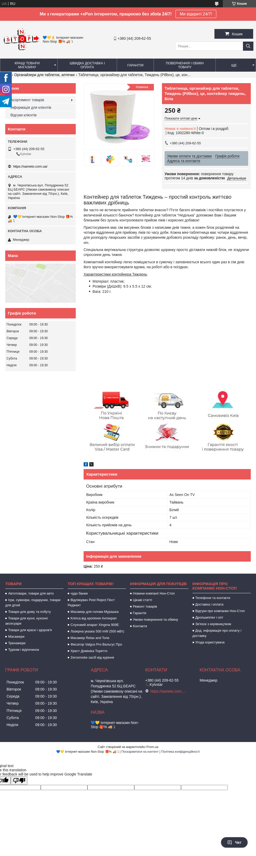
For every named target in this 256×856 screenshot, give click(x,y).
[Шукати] (248, 46)
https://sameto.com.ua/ (30, 166)
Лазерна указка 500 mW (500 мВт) (97, 631)
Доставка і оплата (209, 604)
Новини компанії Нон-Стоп (154, 593)
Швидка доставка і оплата (87, 65)
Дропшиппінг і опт (209, 617)
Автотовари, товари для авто (31, 593)
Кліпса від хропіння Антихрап (94, 618)
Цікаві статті (142, 600)
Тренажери (17, 643)
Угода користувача (210, 642)
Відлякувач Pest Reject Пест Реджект (91, 602)
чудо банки (79, 593)
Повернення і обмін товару (185, 65)
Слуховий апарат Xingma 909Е (95, 625)
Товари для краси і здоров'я (30, 630)
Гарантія (135, 65)
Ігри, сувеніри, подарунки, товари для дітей (32, 602)
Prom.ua (152, 747)
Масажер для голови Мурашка (95, 612)
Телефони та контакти (212, 598)
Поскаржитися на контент (140, 752)
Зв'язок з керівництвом (213, 624)
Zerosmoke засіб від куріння (92, 657)
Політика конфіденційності (180, 752)
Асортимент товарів (27, 100)
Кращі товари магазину (27, 65)
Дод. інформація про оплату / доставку (217, 633)
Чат (234, 842)
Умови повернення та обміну (155, 619)
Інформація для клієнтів (30, 107)
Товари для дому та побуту (29, 612)
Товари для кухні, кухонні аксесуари (26, 620)
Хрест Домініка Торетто (89, 651)
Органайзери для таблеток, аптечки (44, 75)
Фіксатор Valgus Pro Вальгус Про (96, 644)
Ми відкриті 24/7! (196, 14)
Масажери (16, 636)
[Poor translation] (19, 780)
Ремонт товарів (145, 606)
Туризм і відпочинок (23, 650)
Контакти (140, 626)
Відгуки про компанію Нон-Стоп (220, 611)
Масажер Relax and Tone (90, 638)
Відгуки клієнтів (23, 115)
